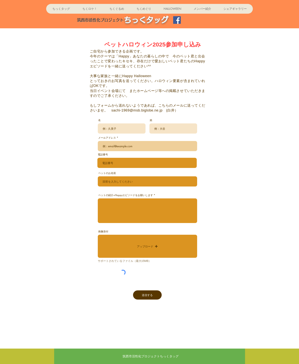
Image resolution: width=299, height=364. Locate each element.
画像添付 (103, 231)
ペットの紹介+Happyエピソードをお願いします (125, 195)
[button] (147, 246)
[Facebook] (177, 20)
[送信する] (147, 295)
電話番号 (103, 154)
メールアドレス (107, 137)
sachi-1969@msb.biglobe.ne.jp (137, 110)
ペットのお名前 (107, 173)
